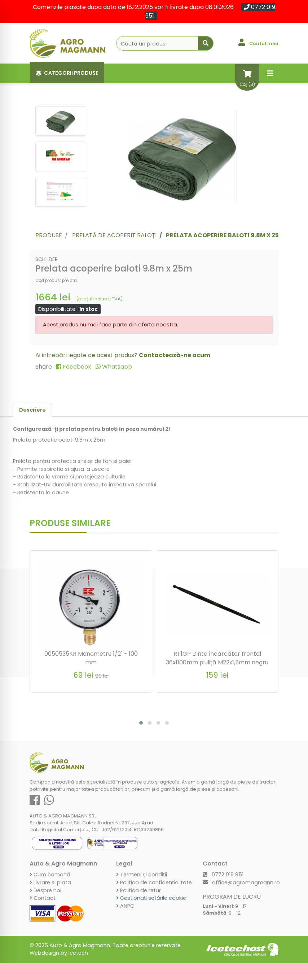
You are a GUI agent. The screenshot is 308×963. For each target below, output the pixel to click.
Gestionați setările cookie (151, 898)
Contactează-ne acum (174, 355)
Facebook (74, 367)
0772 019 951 (223, 874)
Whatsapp (114, 367)
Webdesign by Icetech (59, 953)
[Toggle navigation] (270, 73)
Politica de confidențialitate (154, 882)
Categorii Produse (67, 73)
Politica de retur (138, 890)
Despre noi (45, 890)
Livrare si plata (50, 882)
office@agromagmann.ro (241, 882)
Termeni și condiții (141, 874)
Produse (48, 235)
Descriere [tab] (32, 409)
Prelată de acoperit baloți (114, 235)
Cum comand (50, 874)
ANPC (125, 906)
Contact (43, 898)
